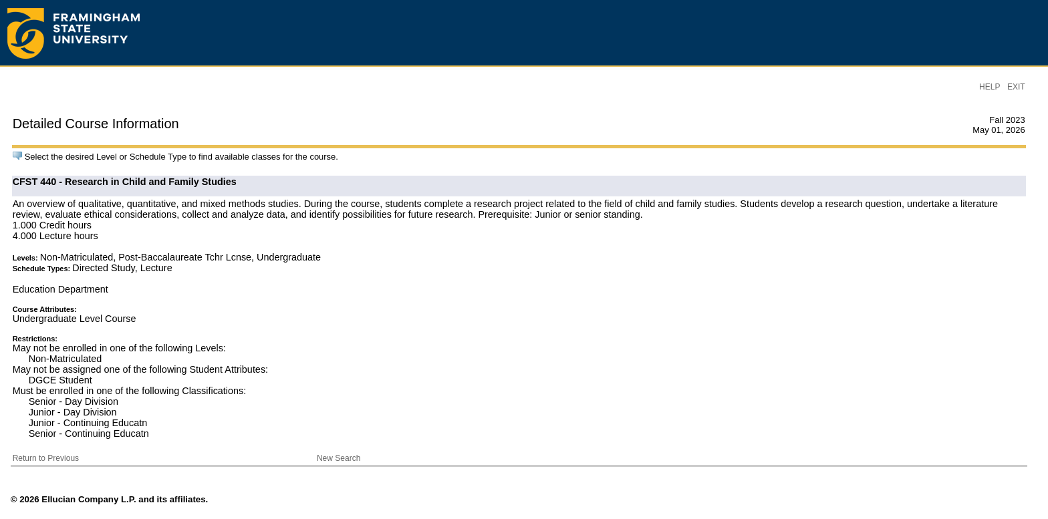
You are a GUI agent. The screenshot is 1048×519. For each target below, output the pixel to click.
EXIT (1016, 87)
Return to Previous (46, 458)
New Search (338, 458)
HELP (989, 87)
